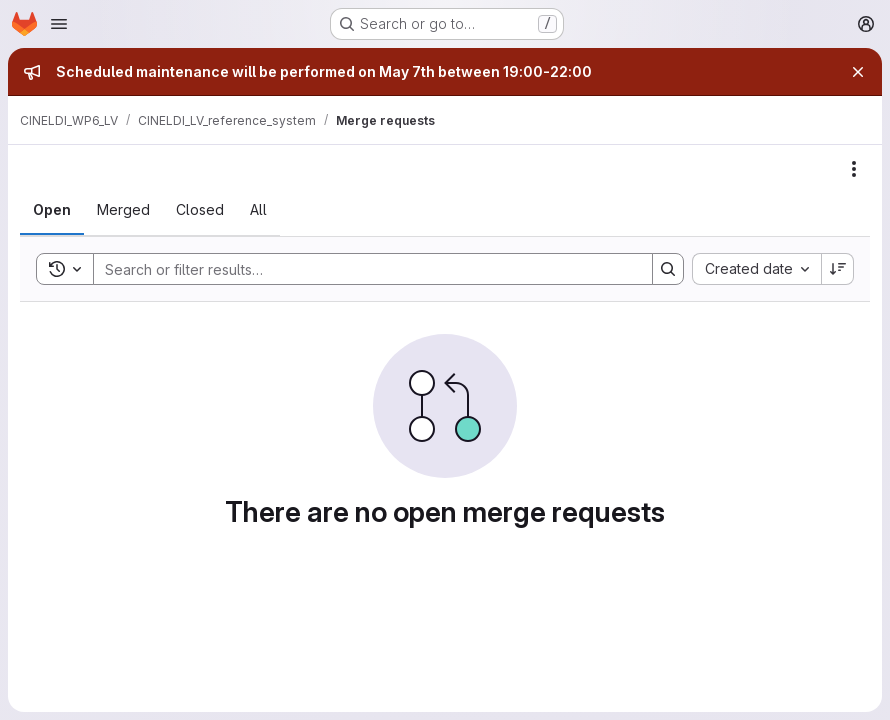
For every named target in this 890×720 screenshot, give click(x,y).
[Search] (363, 269)
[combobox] (756, 269)
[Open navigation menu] (59, 24)
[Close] (858, 72)
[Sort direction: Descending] (838, 269)
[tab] (52, 210)
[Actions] (854, 169)
